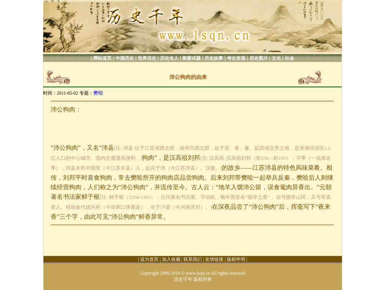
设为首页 (149, 259)
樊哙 (98, 93)
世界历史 (147, 58)
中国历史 (125, 58)
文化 (276, 58)
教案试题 (191, 58)
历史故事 (214, 58)
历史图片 (259, 58)
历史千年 (183, 279)
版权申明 (236, 259)
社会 (289, 58)
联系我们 (192, 259)
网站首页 (102, 58)
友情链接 (214, 259)
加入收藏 (171, 259)
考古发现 (236, 58)
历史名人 (169, 58)
